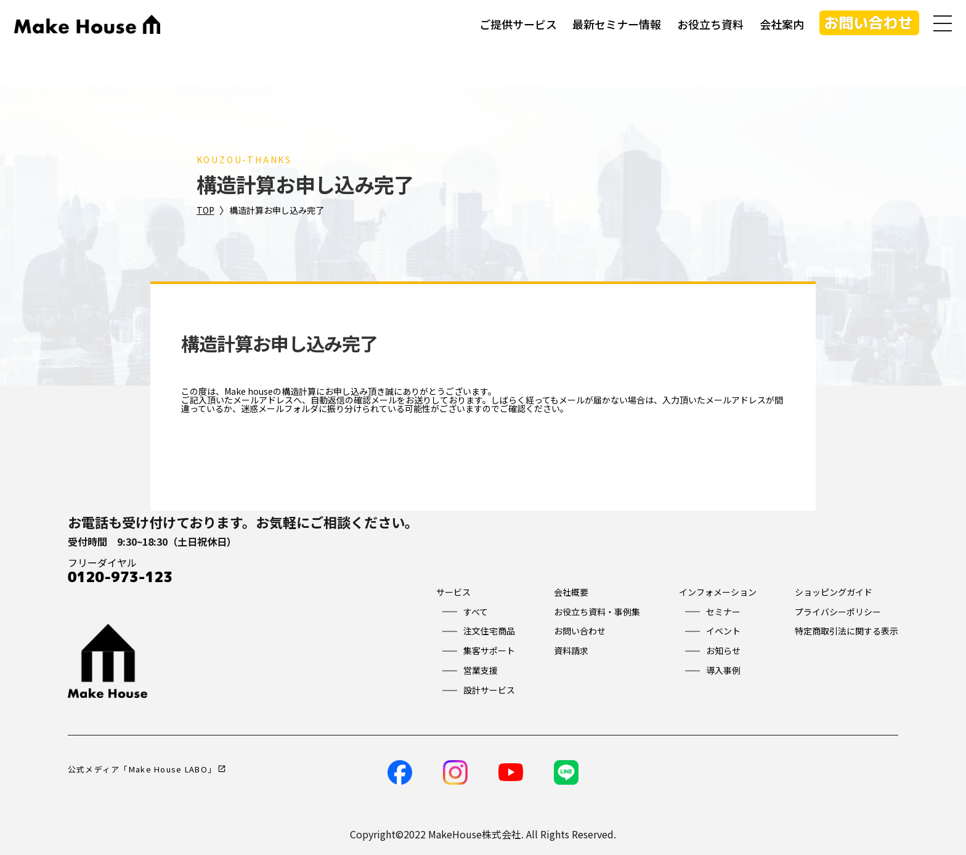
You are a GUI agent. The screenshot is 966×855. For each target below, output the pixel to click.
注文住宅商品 (489, 631)
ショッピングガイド (833, 592)
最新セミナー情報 (615, 25)
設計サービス (489, 690)
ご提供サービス (517, 25)
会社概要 (571, 592)
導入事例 (723, 670)
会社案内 (780, 25)
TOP (205, 210)
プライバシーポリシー (838, 612)
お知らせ (723, 650)
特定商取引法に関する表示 (846, 631)
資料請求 (571, 650)
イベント (723, 631)
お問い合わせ (867, 23)
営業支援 (480, 670)
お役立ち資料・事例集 (597, 612)
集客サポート (489, 650)
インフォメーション (718, 592)
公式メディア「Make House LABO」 (142, 769)
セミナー (723, 612)
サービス (453, 592)
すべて (475, 612)
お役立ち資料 (709, 25)
